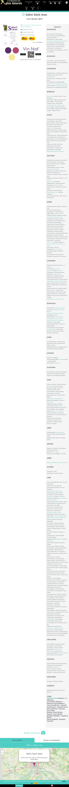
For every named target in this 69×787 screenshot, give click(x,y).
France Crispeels (50, 318)
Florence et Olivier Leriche (52, 244)
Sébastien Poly (52, 698)
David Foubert (50, 496)
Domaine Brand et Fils (59, 151)
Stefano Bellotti (50, 398)
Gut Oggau (61, 359)
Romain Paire (50, 628)
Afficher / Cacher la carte (34, 745)
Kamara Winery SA (60, 432)
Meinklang (57, 363)
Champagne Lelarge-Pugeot (61, 85)
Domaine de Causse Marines (53, 169)
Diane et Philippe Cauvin (52, 192)
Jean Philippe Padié (51, 329)
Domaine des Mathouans (57, 313)
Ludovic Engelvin (50, 281)
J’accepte (36, 783)
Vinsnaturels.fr (12, 2)
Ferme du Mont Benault (60, 517)
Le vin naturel (28, 2)
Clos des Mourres (58, 249)
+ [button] (2, 750)
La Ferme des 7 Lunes (58, 217)
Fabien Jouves (50, 181)
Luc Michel (53, 290)
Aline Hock (49, 313)
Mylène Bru (49, 270)
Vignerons (37, 2)
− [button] (2, 753)
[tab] (17, 740)
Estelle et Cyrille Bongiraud (53, 462)
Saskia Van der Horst (51, 320)
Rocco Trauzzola (50, 386)
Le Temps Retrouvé (59, 316)
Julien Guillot (50, 41)
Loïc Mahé (49, 512)
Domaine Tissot (58, 649)
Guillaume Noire (50, 491)
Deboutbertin (59, 539)
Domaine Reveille (58, 318)
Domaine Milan (56, 667)
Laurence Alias (50, 96)
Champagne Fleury (51, 76)
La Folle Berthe (61, 496)
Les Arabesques (60, 320)
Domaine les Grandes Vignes (60, 516)
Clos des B (58, 185)
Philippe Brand (50, 151)
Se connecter (19, 785)
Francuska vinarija (63, 462)
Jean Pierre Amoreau (51, 105)
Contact (33, 8)
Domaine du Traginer (60, 308)
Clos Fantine (57, 268)
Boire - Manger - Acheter (55, 3)
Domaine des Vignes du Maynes (60, 41)
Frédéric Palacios (50, 299)
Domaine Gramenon (59, 213)
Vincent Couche (50, 83)
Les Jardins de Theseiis (52, 500)
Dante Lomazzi (54, 411)
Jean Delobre (50, 217)
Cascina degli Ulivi (58, 398)
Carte (26, 8)
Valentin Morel (50, 651)
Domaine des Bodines (63, 653)
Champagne (57, 83)
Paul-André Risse (62, 498)
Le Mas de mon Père (59, 299)
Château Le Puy (60, 105)
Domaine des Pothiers (58, 628)
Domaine (57, 281)
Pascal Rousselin (55, 309)
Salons (44, 2)
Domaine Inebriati (57, 274)
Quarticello (60, 405)
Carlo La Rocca (50, 242)
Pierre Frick (51, 128)
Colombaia (61, 411)
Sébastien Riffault (51, 619)
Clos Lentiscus (56, 452)
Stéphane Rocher (50, 517)
